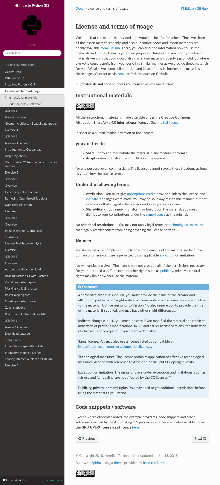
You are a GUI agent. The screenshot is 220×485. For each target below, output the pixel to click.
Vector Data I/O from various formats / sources (31, 164)
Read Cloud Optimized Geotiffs (25, 314)
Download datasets (18, 333)
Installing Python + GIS (20, 84)
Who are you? (14, 78)
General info (13, 71)
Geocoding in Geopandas (21, 192)
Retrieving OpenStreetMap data (26, 198)
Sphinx (96, 463)
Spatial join (12, 237)
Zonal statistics (15, 307)
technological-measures (186, 225)
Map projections (16, 156)
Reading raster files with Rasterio (26, 276)
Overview (11, 185)
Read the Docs (154, 463)
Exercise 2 (11, 172)
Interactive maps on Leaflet (23, 352)
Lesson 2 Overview (17, 143)
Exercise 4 (11, 250)
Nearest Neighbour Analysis (23, 243)
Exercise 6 (11, 365)
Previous (86, 438)
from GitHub (110, 48)
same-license (155, 214)
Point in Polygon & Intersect (23, 230)
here (135, 427)
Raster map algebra (17, 295)
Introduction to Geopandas (23, 149)
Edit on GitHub (196, 8)
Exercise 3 (11, 211)
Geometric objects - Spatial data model (31, 123)
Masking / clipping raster (21, 288)
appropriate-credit (141, 194)
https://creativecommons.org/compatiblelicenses (114, 346)
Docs (79, 8)
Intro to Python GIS (32, 22)
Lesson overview (15, 117)
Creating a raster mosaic (21, 301)
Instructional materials (21, 98)
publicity (166, 271)
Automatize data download (23, 269)
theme (118, 463)
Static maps (13, 340)
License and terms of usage (21, 91)
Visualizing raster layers (20, 282)
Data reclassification (18, 204)
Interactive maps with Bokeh (24, 346)
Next (200, 438)
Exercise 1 (11, 130)
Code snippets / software (24, 104)
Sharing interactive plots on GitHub (28, 359)
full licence (171, 122)
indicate (92, 199)
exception (167, 255)
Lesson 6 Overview (17, 327)
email (121, 74)
